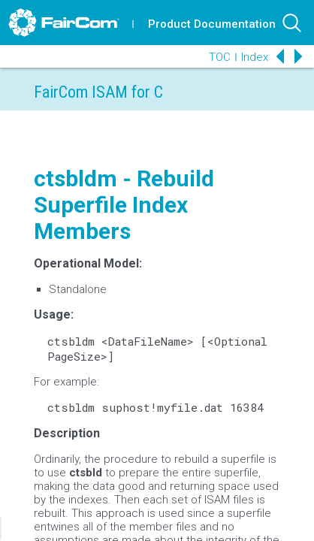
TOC (220, 57)
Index (254, 57)
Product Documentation (212, 24)
